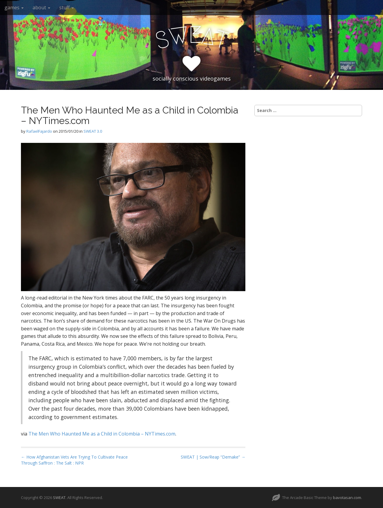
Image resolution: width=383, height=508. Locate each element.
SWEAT (59, 497)
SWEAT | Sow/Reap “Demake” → (213, 457)
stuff (66, 7)
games (14, 7)
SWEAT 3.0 (92, 131)
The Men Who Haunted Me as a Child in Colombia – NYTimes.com (101, 433)
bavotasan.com (347, 497)
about (41, 7)
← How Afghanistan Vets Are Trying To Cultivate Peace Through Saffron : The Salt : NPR (74, 460)
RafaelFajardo (39, 131)
